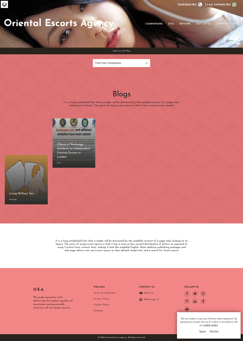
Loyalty (223, 24)
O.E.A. (41, 289)
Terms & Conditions (105, 293)
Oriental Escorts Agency (59, 24)
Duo (171, 24)
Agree (202, 331)
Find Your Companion (108, 63)
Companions (154, 24)
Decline (214, 331)
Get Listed (203, 24)
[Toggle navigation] (140, 24)
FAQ (236, 24)
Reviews (185, 24)
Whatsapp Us (151, 299)
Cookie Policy (101, 305)
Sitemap (98, 310)
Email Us (149, 293)
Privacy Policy (102, 299)
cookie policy (210, 325)
